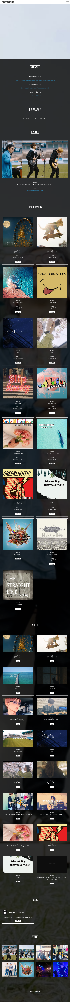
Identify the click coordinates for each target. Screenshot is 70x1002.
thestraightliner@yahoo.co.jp (35, 190)
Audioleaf (36, 992)
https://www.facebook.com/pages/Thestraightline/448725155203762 (35, 80)
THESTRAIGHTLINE (8, 2)
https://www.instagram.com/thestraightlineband (35, 88)
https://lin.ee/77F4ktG (35, 96)
